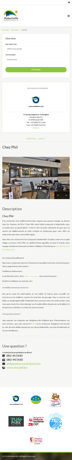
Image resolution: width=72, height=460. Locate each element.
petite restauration (31, 276)
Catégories (10, 55)
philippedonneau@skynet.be (23, 363)
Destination (11, 44)
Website (36, 128)
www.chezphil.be (17, 367)
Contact (41, 139)
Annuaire (15, 30)
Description (31, 139)
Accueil (5, 30)
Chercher (36, 69)
